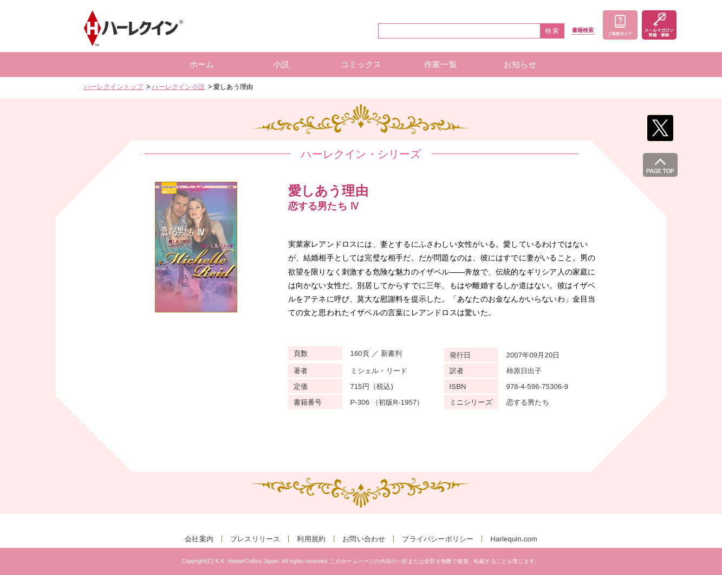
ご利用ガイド (620, 25)
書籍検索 (583, 30)
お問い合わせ (363, 538)
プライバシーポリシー (437, 538)
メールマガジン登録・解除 (659, 25)
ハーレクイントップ (114, 87)
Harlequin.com (513, 538)
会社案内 (199, 538)
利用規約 (311, 538)
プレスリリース (255, 538)
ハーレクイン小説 (178, 87)
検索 (552, 31)
